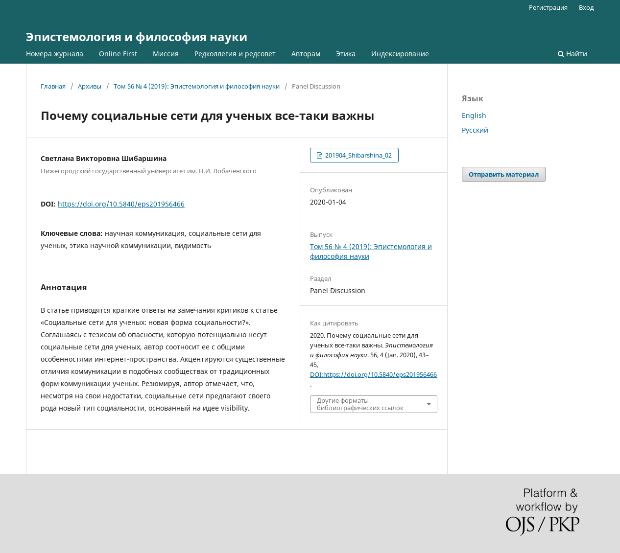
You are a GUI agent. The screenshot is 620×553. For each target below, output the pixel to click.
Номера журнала (54, 53)
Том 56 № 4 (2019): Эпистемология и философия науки (197, 86)
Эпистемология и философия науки (136, 36)
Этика (346, 53)
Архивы (89, 86)
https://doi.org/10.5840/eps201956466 (121, 203)
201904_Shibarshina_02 (358, 155)
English (474, 115)
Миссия (166, 53)
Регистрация (548, 7)
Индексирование (400, 53)
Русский (475, 130)
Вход (586, 7)
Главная (53, 86)
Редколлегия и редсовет (235, 53)
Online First (118, 53)
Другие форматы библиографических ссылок (360, 404)
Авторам (305, 53)
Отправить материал (504, 174)
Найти (572, 53)
